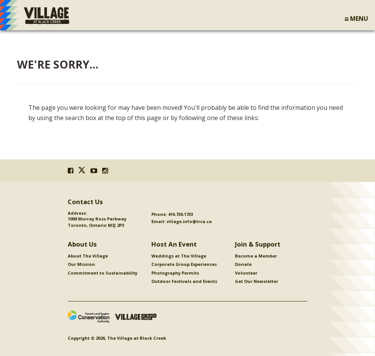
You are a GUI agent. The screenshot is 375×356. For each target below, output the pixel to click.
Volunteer (246, 273)
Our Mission (81, 264)
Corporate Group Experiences (184, 264)
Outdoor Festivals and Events (184, 281)
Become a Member (256, 256)
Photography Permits (175, 273)
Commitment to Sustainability (102, 273)
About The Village (88, 256)
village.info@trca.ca (189, 221)
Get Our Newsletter (256, 281)
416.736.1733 (180, 214)
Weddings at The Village (178, 256)
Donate (243, 264)
